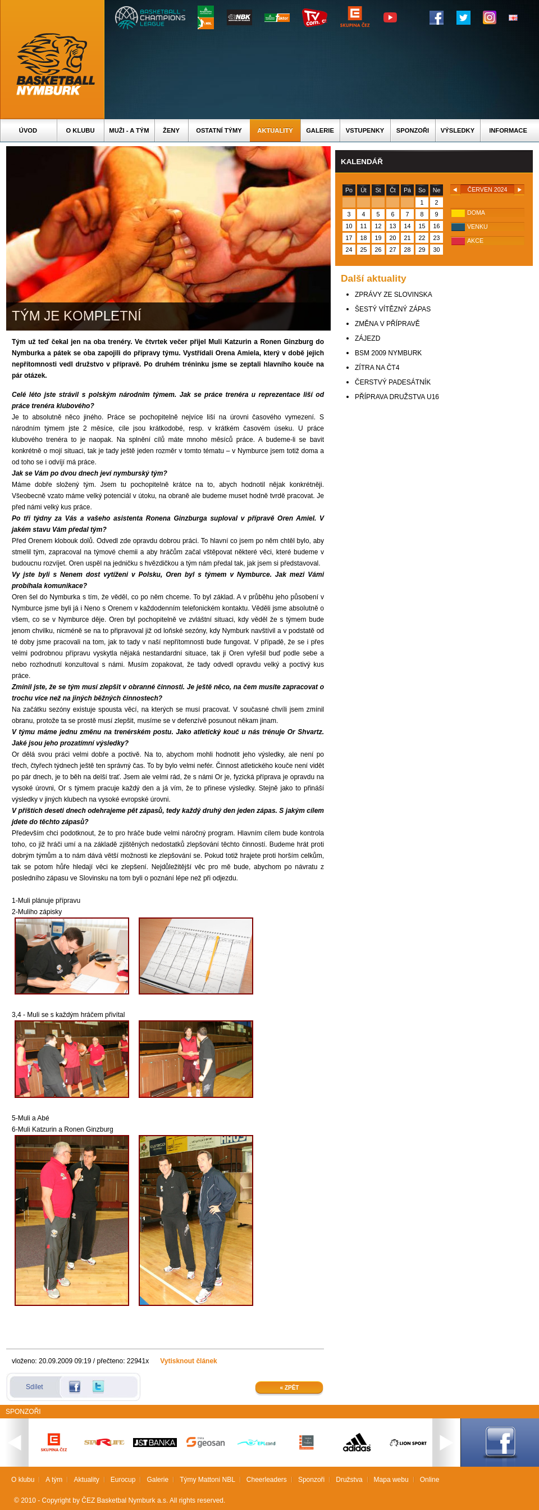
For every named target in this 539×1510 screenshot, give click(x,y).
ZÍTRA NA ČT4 (377, 368)
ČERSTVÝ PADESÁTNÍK (393, 382)
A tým (53, 1480)
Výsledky (457, 130)
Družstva (349, 1480)
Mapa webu (391, 1480)
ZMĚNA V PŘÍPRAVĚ (387, 324)
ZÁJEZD (367, 338)
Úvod (28, 130)
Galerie (320, 130)
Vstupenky (365, 130)
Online (430, 1480)
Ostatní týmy (219, 130)
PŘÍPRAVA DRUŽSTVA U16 (397, 397)
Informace (508, 130)
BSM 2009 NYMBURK (388, 353)
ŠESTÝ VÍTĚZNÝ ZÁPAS (393, 309)
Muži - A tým (129, 130)
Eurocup (123, 1480)
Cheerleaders (266, 1480)
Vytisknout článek (188, 1361)
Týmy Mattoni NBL (207, 1480)
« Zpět (289, 1388)
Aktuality (275, 130)
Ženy (171, 130)
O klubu (80, 130)
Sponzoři (412, 130)
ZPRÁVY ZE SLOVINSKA (393, 295)
